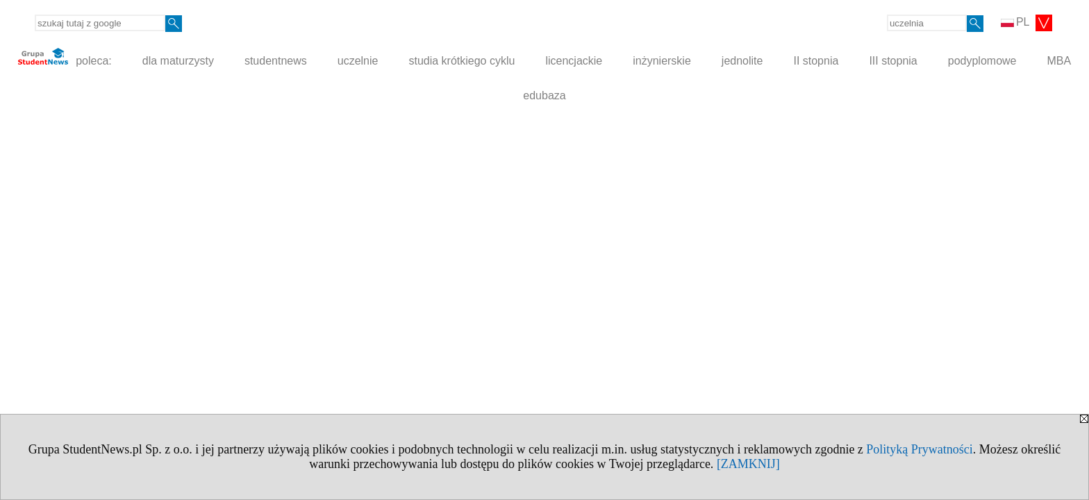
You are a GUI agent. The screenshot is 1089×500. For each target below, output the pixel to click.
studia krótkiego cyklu (461, 61)
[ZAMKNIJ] (748, 464)
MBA (1059, 61)
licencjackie (573, 61)
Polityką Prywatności (919, 449)
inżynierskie (662, 61)
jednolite (742, 61)
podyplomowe (982, 61)
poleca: (65, 57)
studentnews (275, 61)
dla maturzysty (178, 61)
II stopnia (815, 61)
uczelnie (358, 61)
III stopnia (893, 61)
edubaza (544, 95)
